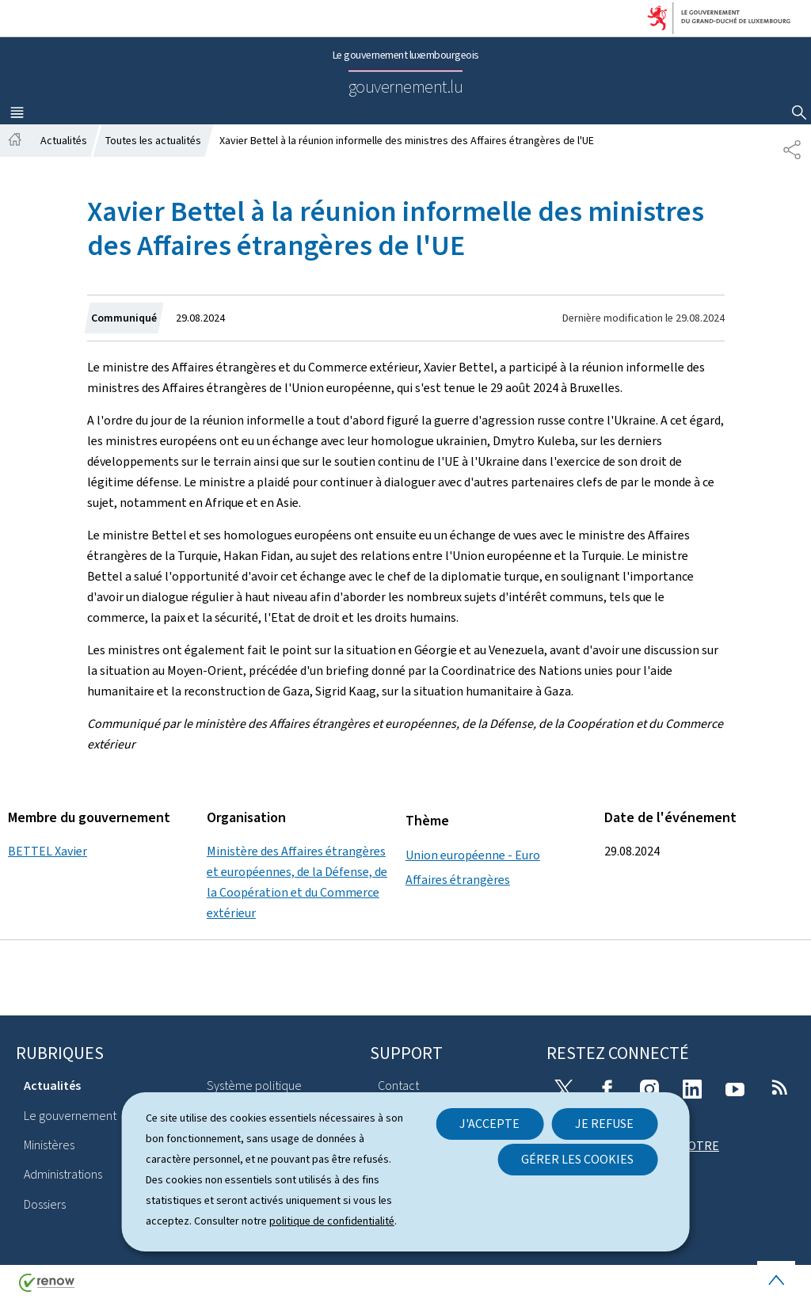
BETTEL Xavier (47, 851)
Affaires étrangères (458, 879)
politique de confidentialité (331, 1221)
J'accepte (489, 1123)
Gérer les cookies (577, 1159)
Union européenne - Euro (473, 855)
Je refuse (604, 1123)
